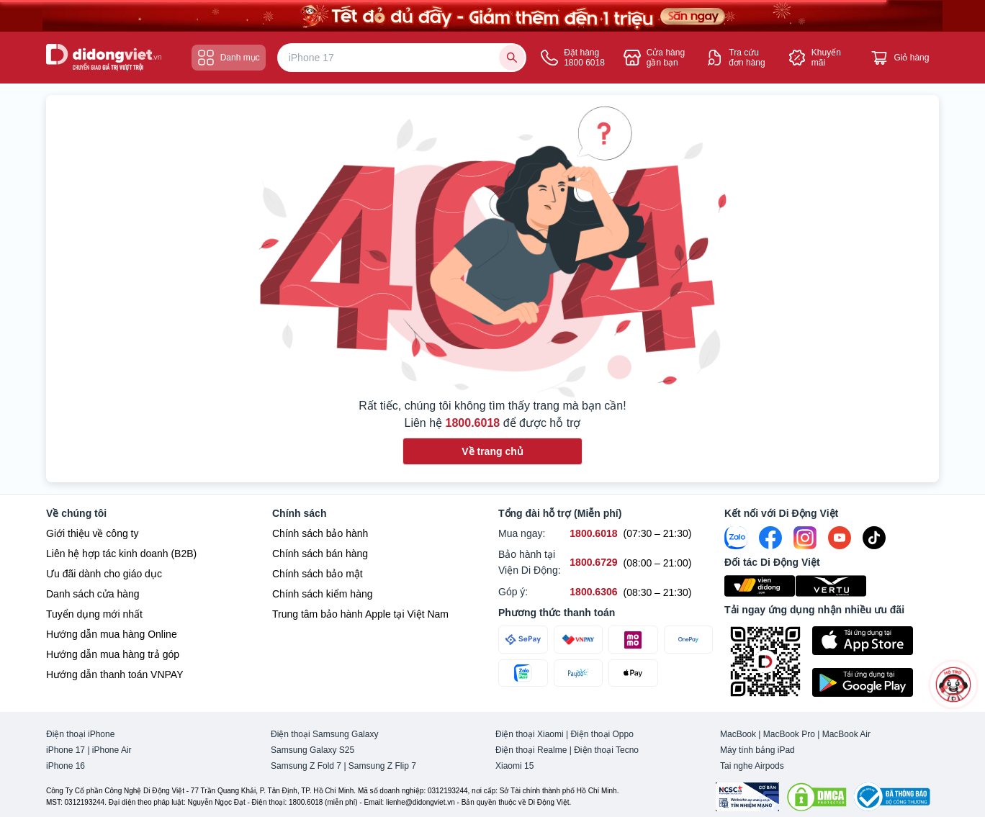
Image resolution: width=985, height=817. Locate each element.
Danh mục (228, 57)
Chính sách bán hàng (320, 553)
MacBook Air (846, 734)
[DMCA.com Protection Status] (816, 796)
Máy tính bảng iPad (757, 750)
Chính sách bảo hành (320, 533)
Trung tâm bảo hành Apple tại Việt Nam (360, 614)
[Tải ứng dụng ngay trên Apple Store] (875, 640)
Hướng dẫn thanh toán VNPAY (114, 674)
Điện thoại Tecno (606, 750)
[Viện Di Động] (760, 586)
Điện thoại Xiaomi (529, 734)
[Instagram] (805, 537)
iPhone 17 (65, 750)
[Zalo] (735, 537)
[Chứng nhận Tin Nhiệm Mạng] (747, 796)
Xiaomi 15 (514, 766)
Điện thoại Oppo (602, 734)
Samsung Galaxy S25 (312, 750)
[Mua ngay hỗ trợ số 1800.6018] (593, 534)
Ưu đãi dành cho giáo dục (104, 573)
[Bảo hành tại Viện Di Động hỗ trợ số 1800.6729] (593, 562)
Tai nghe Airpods (752, 766)
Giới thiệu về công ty (92, 533)
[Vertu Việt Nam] (831, 586)
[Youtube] (839, 537)
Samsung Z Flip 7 (382, 766)
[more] (953, 684)
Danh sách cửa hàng (93, 594)
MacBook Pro (789, 734)
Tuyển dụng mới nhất (94, 614)
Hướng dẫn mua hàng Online (111, 634)
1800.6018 (473, 423)
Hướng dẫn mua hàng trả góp (112, 654)
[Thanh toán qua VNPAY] (578, 640)
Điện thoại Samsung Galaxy (324, 734)
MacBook (738, 734)
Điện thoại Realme (531, 750)
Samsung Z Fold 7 (306, 766)
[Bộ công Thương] (892, 796)
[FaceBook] (770, 537)
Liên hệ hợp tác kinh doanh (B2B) (121, 553)
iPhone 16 (65, 766)
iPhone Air (112, 750)
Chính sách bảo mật (317, 573)
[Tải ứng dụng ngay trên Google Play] (875, 682)
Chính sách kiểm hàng (322, 594)
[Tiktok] (874, 537)
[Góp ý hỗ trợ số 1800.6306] (593, 592)
